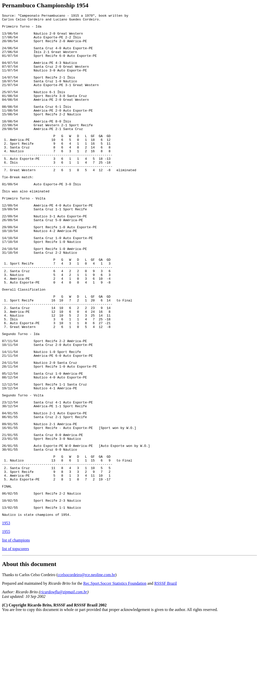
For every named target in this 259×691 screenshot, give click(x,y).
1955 (6, 606)
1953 (6, 598)
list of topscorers (15, 624)
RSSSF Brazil (165, 658)
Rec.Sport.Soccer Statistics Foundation (114, 658)
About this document (29, 639)
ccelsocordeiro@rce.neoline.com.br (86, 650)
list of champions (16, 615)
